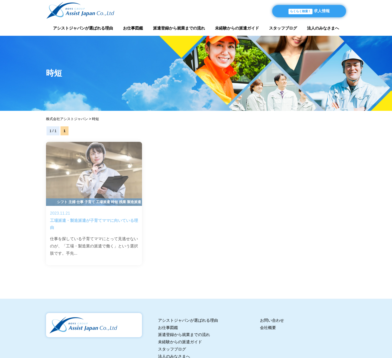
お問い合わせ (272, 320)
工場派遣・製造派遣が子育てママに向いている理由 (94, 208)
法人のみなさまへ (323, 28)
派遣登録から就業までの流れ (179, 28)
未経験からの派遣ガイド (237, 28)
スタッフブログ (283, 28)
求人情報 (309, 11)
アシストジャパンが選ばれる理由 (83, 28)
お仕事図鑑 (133, 28)
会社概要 (268, 327)
